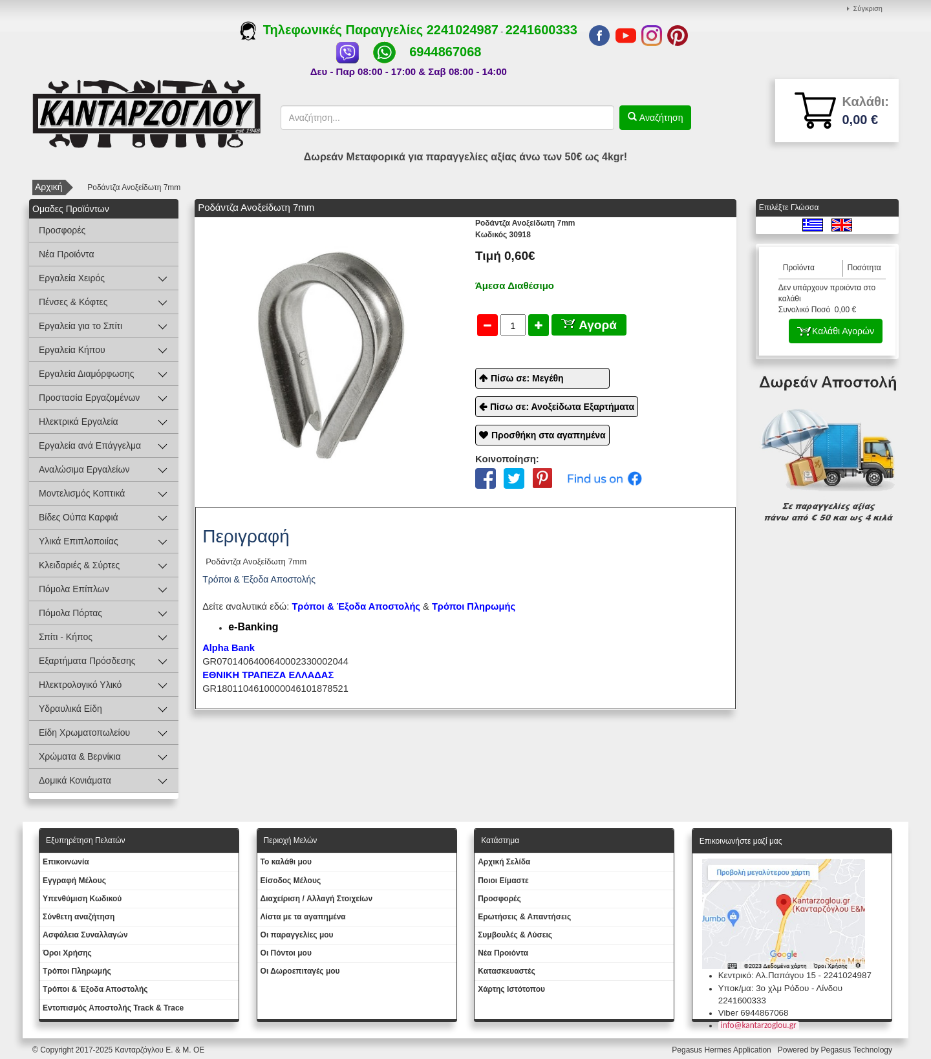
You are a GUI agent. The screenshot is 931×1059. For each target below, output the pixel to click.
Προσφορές (62, 230)
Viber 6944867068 (753, 1013)
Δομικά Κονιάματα (75, 780)
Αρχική (49, 187)
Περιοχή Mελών (290, 840)
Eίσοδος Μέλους (291, 880)
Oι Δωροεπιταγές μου (300, 971)
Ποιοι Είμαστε (503, 880)
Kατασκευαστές (506, 971)
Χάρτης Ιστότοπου (511, 989)
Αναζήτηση (660, 117)
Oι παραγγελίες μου (297, 934)
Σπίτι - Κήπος (65, 637)
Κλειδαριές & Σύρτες (79, 565)
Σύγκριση (868, 8)
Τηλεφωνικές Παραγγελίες (333, 30)
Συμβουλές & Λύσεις (515, 934)
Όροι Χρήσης (67, 952)
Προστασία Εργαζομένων (89, 397)
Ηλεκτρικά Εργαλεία (78, 421)
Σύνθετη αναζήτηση (78, 916)
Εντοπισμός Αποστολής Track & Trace (113, 1007)
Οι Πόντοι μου (286, 952)
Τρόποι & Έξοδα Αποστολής (95, 989)
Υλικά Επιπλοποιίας (78, 541)
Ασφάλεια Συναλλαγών (85, 934)
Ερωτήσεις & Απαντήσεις (524, 916)
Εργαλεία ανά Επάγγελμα (90, 445)
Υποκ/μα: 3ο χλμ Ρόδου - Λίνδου (780, 988)
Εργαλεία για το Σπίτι (80, 326)
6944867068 (445, 52)
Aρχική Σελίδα (504, 861)
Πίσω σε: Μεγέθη (527, 378)
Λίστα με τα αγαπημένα (303, 916)
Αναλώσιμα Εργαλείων (84, 469)
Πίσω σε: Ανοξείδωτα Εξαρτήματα (562, 406)
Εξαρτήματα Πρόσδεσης (87, 661)
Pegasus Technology (857, 1049)
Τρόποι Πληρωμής (473, 606)
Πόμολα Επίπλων (74, 589)
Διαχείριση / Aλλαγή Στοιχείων (317, 898)
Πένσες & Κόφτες (73, 302)
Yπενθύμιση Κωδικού (82, 898)
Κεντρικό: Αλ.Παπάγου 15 (767, 975)
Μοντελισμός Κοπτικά (82, 493)
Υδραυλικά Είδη (70, 708)
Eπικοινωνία (66, 861)
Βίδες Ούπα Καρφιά (78, 517)
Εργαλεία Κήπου (72, 350)
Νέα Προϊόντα (66, 254)
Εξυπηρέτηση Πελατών (85, 840)
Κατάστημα (500, 840)
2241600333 (541, 30)
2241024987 (462, 30)
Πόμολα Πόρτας (70, 613)
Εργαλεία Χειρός (72, 278)
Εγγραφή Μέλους (74, 880)
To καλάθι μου (286, 861)
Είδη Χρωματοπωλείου (84, 732)
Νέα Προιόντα (503, 952)
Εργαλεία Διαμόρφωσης (86, 374)
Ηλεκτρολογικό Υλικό (80, 684)
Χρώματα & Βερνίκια (80, 756)
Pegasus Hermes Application (722, 1049)
